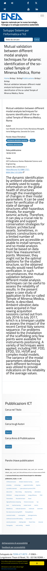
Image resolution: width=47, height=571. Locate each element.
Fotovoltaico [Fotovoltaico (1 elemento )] (9, 498)
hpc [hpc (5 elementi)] (37, 502)
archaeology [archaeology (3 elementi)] (17, 485)
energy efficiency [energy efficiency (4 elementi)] (32, 495)
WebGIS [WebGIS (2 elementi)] (28, 525)
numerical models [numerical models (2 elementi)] (10, 515)
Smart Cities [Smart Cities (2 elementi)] (32, 522)
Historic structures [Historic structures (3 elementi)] (29, 502)
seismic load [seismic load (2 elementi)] (29, 519)
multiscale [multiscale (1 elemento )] (31, 509)
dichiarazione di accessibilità (15, 543)
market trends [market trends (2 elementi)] (27, 505)
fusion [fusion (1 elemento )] (29, 498)
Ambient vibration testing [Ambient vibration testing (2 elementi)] (25, 482)
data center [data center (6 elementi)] (9, 492)
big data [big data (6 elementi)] (38, 485)
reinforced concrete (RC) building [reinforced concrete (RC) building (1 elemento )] (14, 519)
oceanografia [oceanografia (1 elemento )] (21, 515)
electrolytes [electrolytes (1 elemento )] (38, 492)
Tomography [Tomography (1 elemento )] (9, 525)
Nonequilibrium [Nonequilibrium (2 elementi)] (29, 512)
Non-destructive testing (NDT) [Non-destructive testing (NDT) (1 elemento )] (14, 512)
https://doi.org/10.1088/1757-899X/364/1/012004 (18, 171)
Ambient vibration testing (17, 140)
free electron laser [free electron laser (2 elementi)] (20, 498)
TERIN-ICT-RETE (20, 554)
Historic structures (14, 144)
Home (6, 78)
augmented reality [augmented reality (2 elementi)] (28, 485)
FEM (32, 140)
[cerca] (18, 39)
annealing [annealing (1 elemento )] (8, 485)
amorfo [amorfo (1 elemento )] (37, 482)
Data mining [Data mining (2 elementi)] (18, 492)
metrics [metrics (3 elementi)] (36, 505)
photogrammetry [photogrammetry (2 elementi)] (32, 515)
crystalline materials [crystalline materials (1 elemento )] (11, 488)
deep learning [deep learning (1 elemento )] (28, 492)
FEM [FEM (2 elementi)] (41, 495)
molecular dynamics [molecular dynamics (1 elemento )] (21, 509)
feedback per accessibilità (13, 547)
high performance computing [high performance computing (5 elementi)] (13, 502)
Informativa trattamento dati (8, 569)
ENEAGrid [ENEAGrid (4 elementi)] (9, 495)
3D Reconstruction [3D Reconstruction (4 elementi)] (11, 482)
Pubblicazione (28, 78)
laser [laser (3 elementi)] (7, 505)
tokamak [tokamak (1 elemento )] (40, 522)
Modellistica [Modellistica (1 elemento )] (9, 509)
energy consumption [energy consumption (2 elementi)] (20, 495)
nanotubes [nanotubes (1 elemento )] (40, 509)
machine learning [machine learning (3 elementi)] (16, 505)
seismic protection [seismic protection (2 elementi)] (11, 522)
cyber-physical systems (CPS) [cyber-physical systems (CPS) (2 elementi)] (27, 488)
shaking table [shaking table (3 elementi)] (22, 522)
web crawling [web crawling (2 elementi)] (19, 525)
